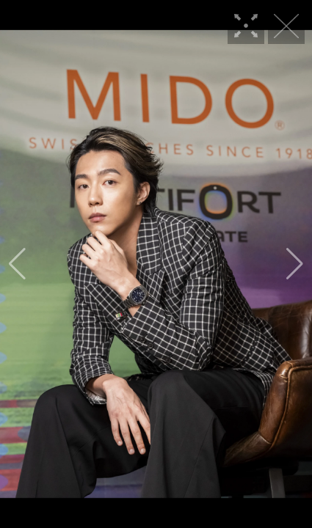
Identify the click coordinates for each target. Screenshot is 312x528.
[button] (17, 264)
